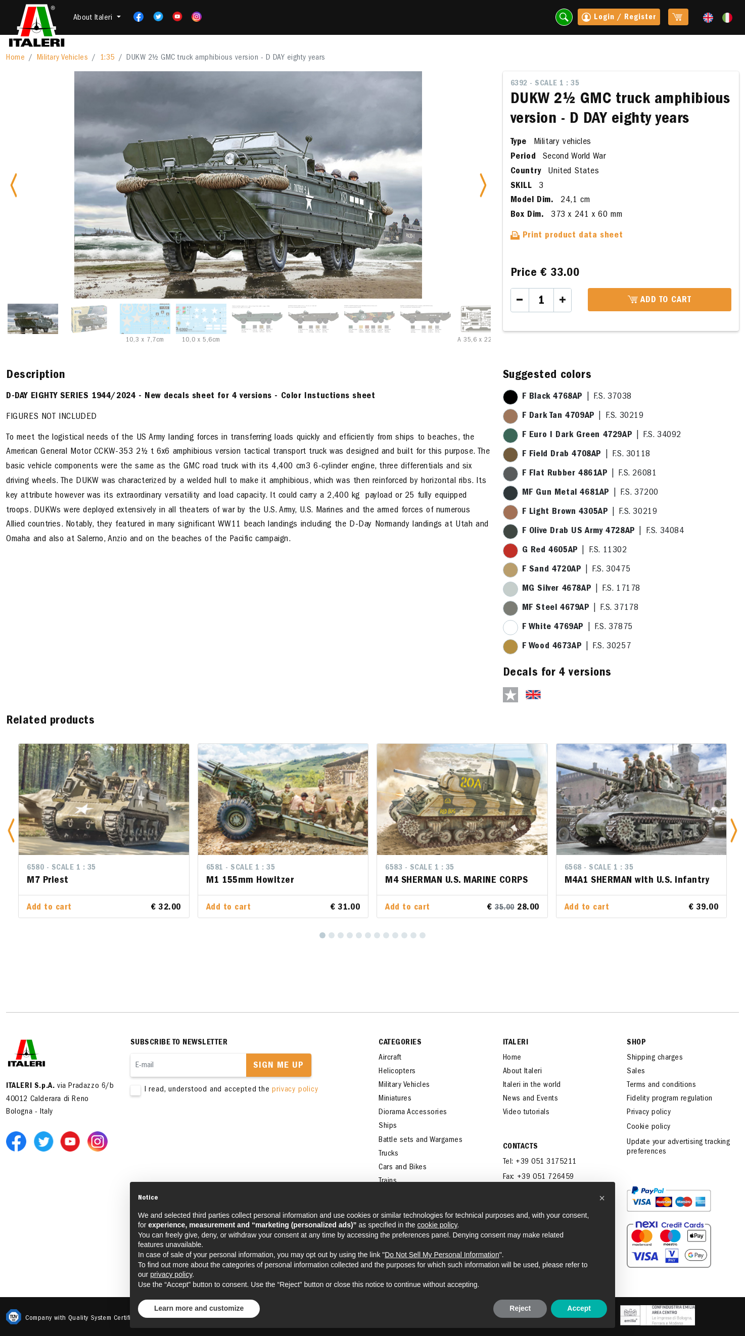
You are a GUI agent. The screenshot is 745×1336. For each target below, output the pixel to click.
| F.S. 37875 (577, 627)
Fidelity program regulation (670, 1099)
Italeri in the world (532, 1085)
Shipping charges (655, 1058)
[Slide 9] (481, 319)
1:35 (107, 58)
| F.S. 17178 (581, 589)
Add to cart (659, 300)
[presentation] (207, 1127)
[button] (11, 831)
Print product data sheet (566, 236)
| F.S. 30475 (576, 570)
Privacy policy (649, 1113)
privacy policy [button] (171, 1274)
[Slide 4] (201, 319)
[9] (395, 935)
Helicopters (397, 1072)
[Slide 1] (33, 319)
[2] (332, 935)
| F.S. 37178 (580, 608)
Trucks (388, 1154)
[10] (404, 935)
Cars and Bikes (403, 1168)
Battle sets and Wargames (420, 1140)
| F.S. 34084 (603, 531)
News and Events (530, 1099)
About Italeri (522, 1072)
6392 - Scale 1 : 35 (545, 84)
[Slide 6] (313, 319)
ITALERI (516, 1043)
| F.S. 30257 (576, 646)
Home (15, 58)
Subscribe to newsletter (179, 1043)
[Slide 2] (89, 319)
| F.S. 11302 (574, 550)
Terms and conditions (661, 1085)
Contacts (520, 1147)
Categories (400, 1043)
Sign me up (278, 1066)
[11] (413, 935)
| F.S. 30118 (586, 454)
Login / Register (619, 18)
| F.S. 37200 (590, 493)
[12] (423, 935)
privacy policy (295, 1090)
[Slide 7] (369, 319)
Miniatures (395, 1099)
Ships (388, 1126)
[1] (322, 935)
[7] (377, 935)
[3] (341, 935)
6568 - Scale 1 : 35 (599, 868)
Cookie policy (649, 1127)
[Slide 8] (425, 319)
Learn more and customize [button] (199, 1308)
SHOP (636, 1043)
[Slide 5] (257, 319)
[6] (368, 935)
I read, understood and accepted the (239, 1090)
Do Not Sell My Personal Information (442, 1255)
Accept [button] (579, 1308)
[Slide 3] (145, 319)
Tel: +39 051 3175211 (540, 1162)
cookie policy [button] (437, 1225)
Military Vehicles (62, 58)
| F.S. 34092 (601, 435)
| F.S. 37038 (577, 397)
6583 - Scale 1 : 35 (419, 868)
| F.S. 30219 (583, 416)
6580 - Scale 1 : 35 (61, 868)
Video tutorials (526, 1113)
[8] (386, 935)
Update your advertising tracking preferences (678, 1147)
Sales (636, 1072)
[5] (359, 935)
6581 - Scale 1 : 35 (240, 868)
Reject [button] (520, 1308)
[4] (350, 935)
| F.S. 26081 (589, 474)
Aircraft (390, 1058)
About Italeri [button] (94, 18)
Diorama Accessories (413, 1113)
